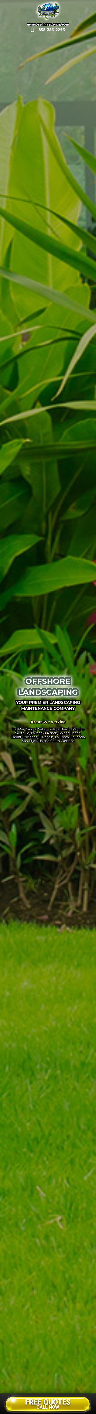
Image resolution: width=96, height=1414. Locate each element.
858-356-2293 (51, 30)
